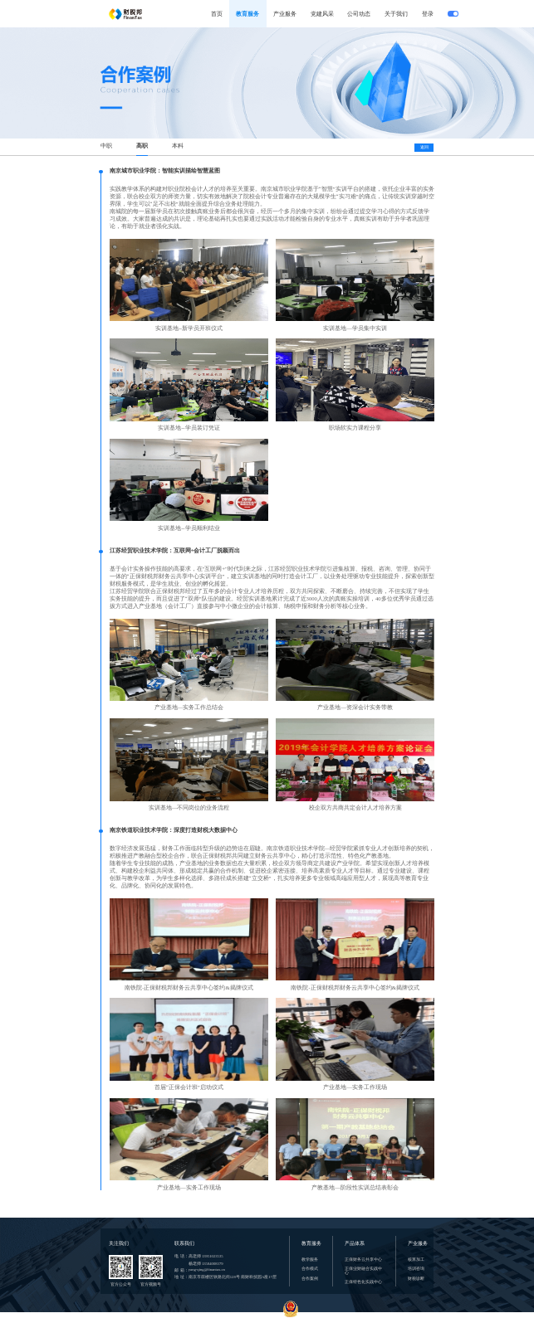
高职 (142, 145)
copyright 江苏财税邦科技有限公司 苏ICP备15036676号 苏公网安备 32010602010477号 (266, 1314)
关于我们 (396, 14)
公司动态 (358, 14)
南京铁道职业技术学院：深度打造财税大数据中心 (174, 830)
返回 (424, 146)
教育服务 (247, 14)
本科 (178, 145)
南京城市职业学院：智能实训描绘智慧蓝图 (165, 170)
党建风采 (322, 14)
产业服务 (284, 14)
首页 (217, 14)
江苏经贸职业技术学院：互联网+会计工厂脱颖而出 (175, 550)
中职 (106, 145)
